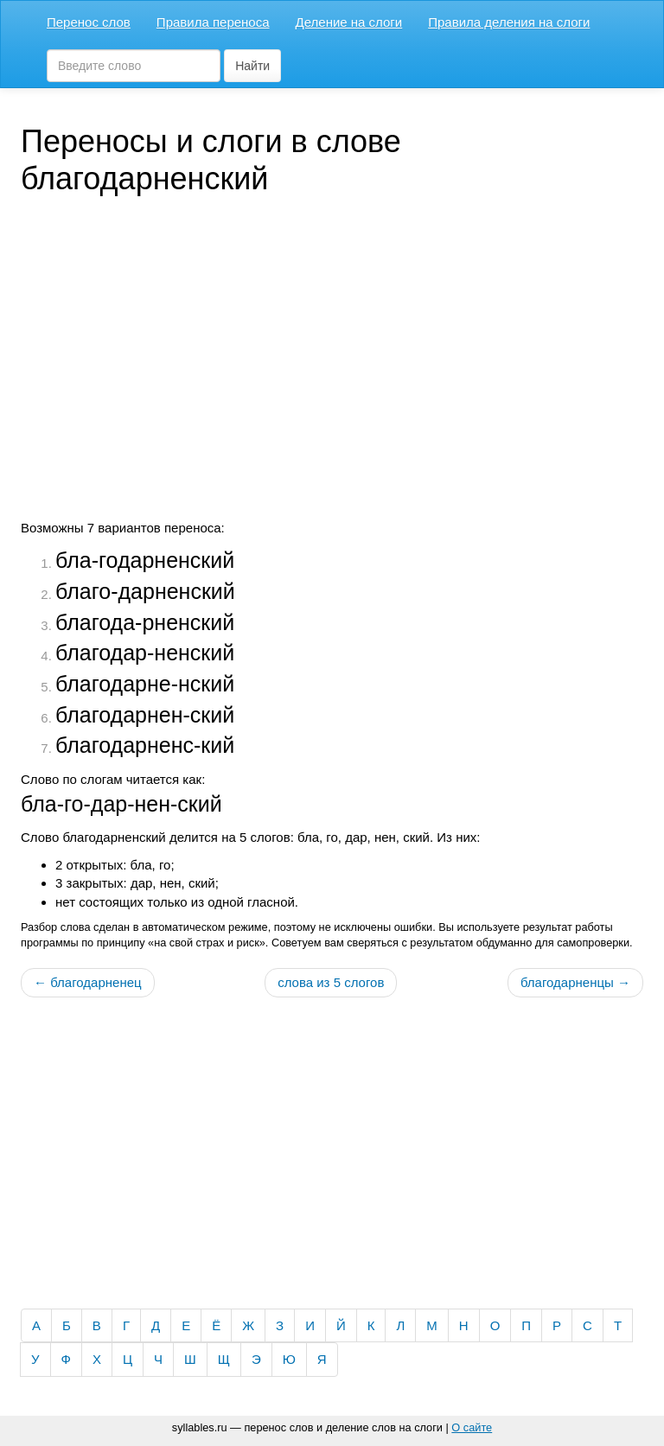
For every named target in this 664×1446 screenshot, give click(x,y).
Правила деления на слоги (509, 22)
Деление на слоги (349, 22)
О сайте (471, 1427)
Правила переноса (213, 22)
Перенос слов (89, 22)
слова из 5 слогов (331, 982)
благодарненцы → (575, 982)
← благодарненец (88, 982)
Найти (252, 66)
